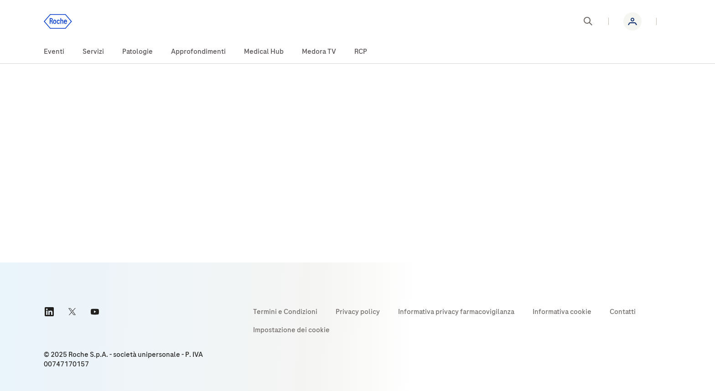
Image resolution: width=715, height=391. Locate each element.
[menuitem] (54, 52)
